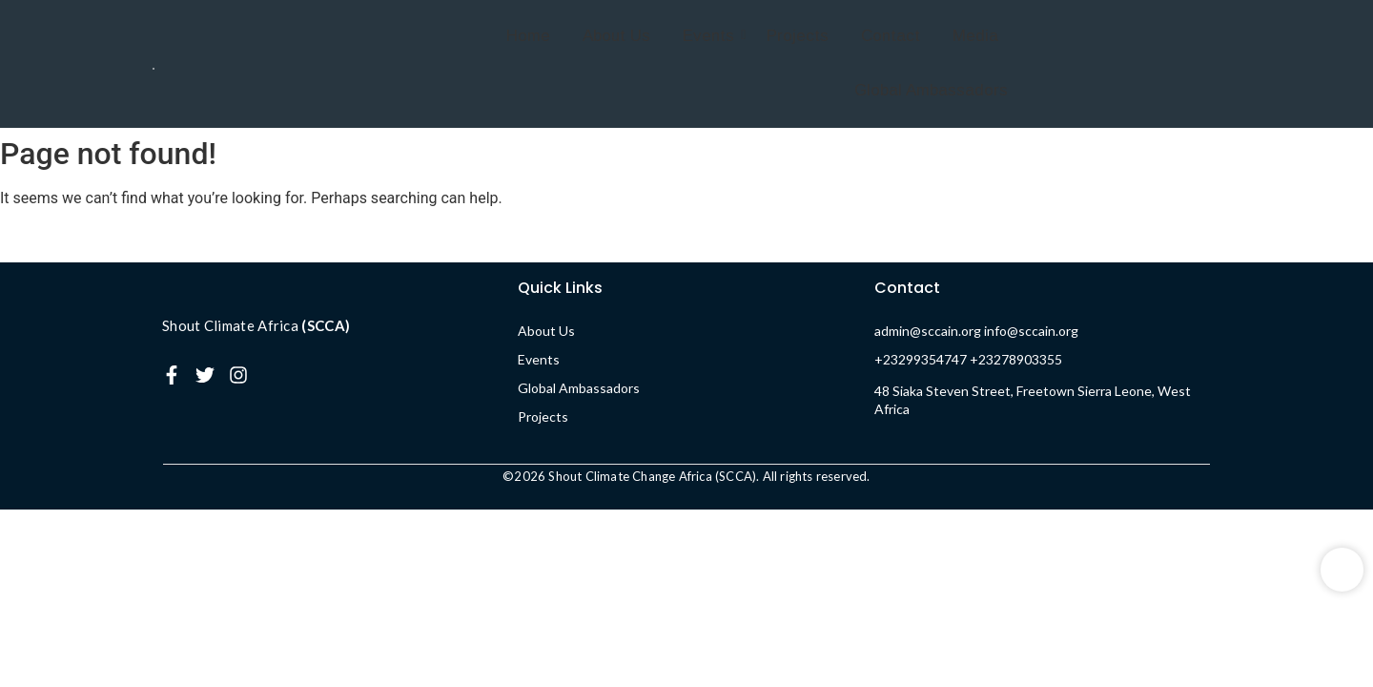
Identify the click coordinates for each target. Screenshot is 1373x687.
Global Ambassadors (931, 90)
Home (528, 36)
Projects (798, 36)
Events (712, 36)
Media (975, 36)
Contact (890, 36)
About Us (616, 36)
